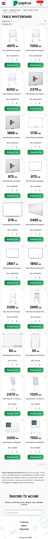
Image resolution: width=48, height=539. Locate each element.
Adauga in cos (12, 65)
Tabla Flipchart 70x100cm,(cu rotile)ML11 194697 (19, 399)
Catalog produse (15, 10)
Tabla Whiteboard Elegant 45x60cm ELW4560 (18, 224)
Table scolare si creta (30, 10)
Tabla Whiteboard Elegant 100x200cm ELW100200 (19, 268)
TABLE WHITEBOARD (10, 12)
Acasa (5, 10)
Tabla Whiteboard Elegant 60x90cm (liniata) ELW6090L (21, 181)
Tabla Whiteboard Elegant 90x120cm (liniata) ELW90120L (22, 137)
